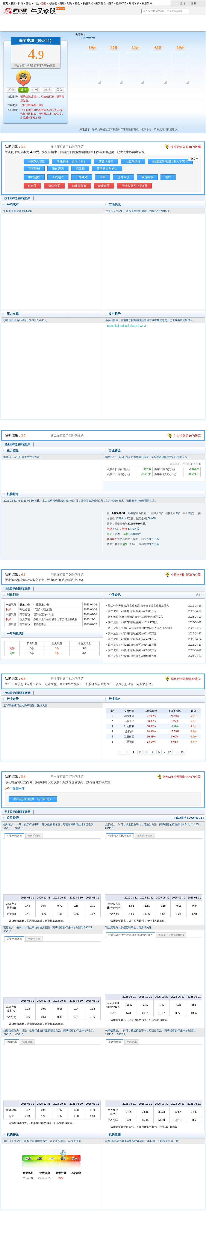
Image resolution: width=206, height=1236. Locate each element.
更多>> (199, 594)
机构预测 (115, 1134)
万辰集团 (129, 736)
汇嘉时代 (129, 721)
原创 (77, 3)
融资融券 (100, 3)
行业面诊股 (154, 89)
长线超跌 (58, 177)
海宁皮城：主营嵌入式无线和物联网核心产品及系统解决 (140, 627)
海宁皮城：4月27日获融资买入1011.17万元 (133, 622)
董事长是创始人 (107, 168)
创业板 (53, 3)
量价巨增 (147, 177)
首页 (5, 3)
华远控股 (129, 726)
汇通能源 (129, 741)
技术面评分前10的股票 (185, 147)
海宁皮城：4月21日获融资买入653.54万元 (132, 650)
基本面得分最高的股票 (17, 811)
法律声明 (114, 1231)
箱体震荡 (58, 168)
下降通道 (82, 177)
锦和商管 (129, 716)
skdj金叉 (104, 185)
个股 (36, 3)
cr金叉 (32, 185)
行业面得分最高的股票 (17, 692)
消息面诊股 (132, 89)
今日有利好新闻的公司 (186, 574)
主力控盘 (13, 450)
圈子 (111, 3)
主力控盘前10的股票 (187, 435)
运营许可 (130, 1231)
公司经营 (13, 817)
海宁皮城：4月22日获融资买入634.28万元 (132, 644)
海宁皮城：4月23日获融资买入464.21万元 (132, 639)
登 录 (183, 3)
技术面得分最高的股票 (17, 198)
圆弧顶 (80, 168)
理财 (69, 3)
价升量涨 (123, 177)
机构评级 (13, 1134)
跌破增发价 (106, 161)
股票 (13, 3)
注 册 (194, 3)
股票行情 (121, 3)
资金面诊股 (110, 89)
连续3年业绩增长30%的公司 (182, 776)
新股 (62, 3)
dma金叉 (54, 185)
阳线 (168, 177)
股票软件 (147, 3)
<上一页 (123, 752)
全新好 (129, 731)
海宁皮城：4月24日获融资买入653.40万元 (132, 633)
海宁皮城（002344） (36, 40)
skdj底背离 (79, 185)
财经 (20, 3)
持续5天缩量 (36, 161)
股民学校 (134, 3)
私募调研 (34, 168)
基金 (28, 3)
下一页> (180, 752)
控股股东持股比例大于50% (170, 161)
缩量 (103, 177)
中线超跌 (34, 177)
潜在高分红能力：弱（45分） (33, 799)
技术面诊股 (88, 89)
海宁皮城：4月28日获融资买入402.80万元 (132, 611)
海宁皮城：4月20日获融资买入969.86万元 (132, 655)
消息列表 (13, 594)
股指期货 (88, 3)
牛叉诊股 (48, 11)
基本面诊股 (176, 89)
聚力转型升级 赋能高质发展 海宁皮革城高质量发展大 (138, 605)
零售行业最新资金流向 (186, 679)
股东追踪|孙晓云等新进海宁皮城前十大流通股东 (135, 616)
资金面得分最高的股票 (17, 444)
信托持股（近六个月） (72, 161)
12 (169, 752)
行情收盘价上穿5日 (134, 185)
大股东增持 (132, 161)
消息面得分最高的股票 (17, 588)
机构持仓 (13, 494)
